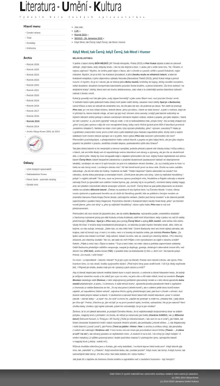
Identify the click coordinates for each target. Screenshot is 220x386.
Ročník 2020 (33, 95)
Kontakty (31, 43)
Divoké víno (32, 184)
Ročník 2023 (33, 80)
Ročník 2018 (33, 105)
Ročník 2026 (33, 64)
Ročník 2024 (33, 74)
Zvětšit (168, 13)
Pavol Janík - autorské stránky (41, 179)
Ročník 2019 (33, 100)
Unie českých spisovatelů (39, 169)
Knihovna (31, 48)
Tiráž (29, 38)
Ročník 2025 (33, 69)
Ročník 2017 (33, 111)
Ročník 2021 (33, 90)
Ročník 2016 (33, 116)
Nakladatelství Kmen (37, 174)
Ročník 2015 (33, 121)
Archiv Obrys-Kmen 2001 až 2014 (43, 131)
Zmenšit (188, 13)
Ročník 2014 (33, 126)
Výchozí (178, 13)
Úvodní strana (33, 32)
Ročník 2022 (33, 85)
